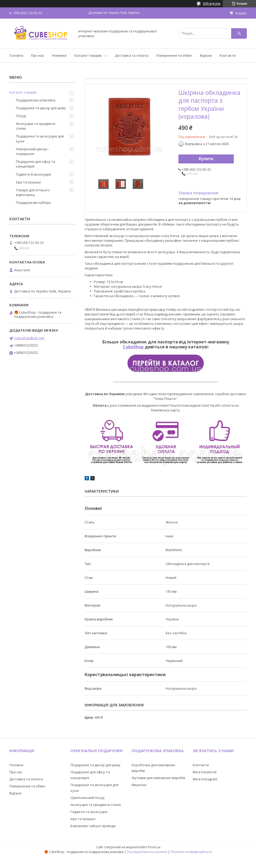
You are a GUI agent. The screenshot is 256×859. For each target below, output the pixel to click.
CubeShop (133, 347)
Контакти (228, 55)
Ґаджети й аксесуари (33, 174)
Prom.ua (154, 847)
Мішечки (139, 784)
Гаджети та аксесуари (89, 811)
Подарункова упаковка (35, 100)
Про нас (37, 55)
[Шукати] (239, 33)
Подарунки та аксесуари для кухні (40, 138)
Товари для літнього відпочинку (33, 192)
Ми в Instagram (205, 779)
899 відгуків (211, 3)
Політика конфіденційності (191, 852)
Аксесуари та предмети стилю (35, 126)
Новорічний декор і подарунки (32, 151)
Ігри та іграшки (28, 182)
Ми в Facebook (205, 772)
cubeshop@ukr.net (29, 338)
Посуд (21, 115)
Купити (206, 159)
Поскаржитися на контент (147, 852)
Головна (16, 55)
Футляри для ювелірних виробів (158, 777)
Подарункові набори (33, 202)
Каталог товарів (88, 55)
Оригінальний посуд (87, 797)
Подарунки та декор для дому (41, 108)
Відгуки (206, 55)
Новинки (59, 55)
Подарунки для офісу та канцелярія (35, 164)
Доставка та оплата (131, 55)
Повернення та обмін (174, 55)
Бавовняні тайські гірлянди (93, 825)
